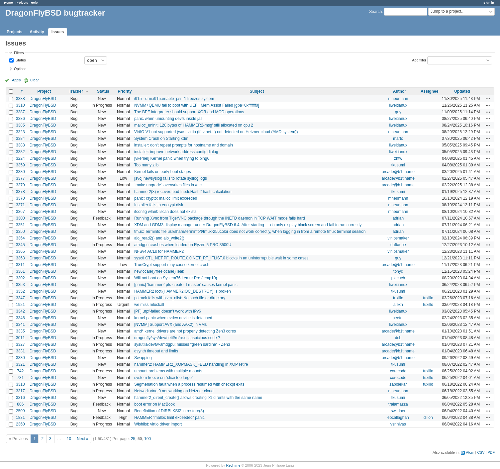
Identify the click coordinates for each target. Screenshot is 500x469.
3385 (20, 125)
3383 (20, 145)
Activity (37, 32)
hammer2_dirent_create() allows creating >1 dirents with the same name (198, 397)
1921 (20, 304)
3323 (20, 132)
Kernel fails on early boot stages (162, 171)
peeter (398, 318)
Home (8, 2)
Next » (82, 438)
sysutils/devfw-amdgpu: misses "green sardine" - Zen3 (182, 344)
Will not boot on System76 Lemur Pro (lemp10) (175, 278)
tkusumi (398, 165)
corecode (398, 371)
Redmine (233, 465)
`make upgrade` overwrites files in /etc (168, 185)
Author (399, 91)
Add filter (419, 60)
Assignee (429, 91)
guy (398, 112)
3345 (20, 244)
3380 (20, 171)
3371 (20, 205)
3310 (20, 105)
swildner (398, 411)
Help (34, 2)
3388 (20, 98)
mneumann (398, 98)
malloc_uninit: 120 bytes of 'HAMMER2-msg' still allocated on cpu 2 (193, 125)
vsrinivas (398, 424)
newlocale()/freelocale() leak (159, 271)
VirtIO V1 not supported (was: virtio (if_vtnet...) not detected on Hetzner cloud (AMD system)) (216, 132)
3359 (20, 165)
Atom (470, 452)
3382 (20, 151)
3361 (20, 271)
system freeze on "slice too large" (163, 377)
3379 (20, 185)
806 (20, 404)
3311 (20, 264)
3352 (20, 291)
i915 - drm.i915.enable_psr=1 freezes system (174, 98)
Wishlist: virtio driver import (158, 424)
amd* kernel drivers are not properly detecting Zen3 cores (185, 331)
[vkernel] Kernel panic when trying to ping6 (171, 158)
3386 (20, 118)
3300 (20, 218)
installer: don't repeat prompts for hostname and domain (183, 145)
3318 (20, 384)
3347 (20, 298)
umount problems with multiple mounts (168, 371)
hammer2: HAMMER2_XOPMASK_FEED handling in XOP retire (191, 364)
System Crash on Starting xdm (161, 138)
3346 (20, 318)
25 (133, 438)
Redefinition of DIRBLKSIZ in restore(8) (169, 411)
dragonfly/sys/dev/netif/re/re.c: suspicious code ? (177, 337)
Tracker (76, 91)
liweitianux (398, 105)
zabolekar (398, 384)
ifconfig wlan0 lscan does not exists (165, 211)
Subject (257, 91)
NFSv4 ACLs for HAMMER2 (159, 251)
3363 (20, 258)
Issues (57, 32)
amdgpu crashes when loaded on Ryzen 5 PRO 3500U (182, 244)
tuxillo (398, 298)
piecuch (398, 278)
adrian (398, 218)
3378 (20, 191)
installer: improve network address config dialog (176, 151)
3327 (20, 344)
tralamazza (398, 404)
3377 (20, 178)
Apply (16, 80)
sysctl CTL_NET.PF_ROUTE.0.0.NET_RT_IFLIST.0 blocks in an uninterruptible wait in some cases (221, 258)
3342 (20, 311)
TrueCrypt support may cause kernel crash (171, 264)
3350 (20, 231)
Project (44, 91)
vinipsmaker (398, 238)
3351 (20, 225)
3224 (20, 158)
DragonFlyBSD (43, 98)
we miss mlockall (149, 304)
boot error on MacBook (154, 404)
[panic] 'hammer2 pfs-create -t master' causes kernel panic (186, 284)
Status (20, 60)
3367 (20, 211)
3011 (20, 337)
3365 (20, 251)
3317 (20, 391)
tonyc (398, 271)
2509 (20, 411)
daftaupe (398, 244)
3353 (20, 284)
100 (147, 438)
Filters (19, 53)
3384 (20, 138)
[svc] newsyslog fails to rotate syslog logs (170, 178)
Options (20, 69)
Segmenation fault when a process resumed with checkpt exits (189, 384)
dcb (398, 337)
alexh (398, 304)
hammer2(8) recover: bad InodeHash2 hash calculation (183, 191)
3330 (20, 357)
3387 (20, 112)
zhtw (398, 158)
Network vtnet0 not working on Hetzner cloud (174, 391)
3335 (20, 331)
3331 (20, 351)
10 (69, 438)
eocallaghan (398, 417)
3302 (20, 278)
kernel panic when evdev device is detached (173, 318)
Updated (462, 91)
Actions (488, 98)
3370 (20, 198)
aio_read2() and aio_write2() (159, 238)
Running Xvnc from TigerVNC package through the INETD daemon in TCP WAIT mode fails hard (219, 218)
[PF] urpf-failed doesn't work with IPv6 (167, 311)
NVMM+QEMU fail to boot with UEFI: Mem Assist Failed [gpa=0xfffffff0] (196, 105)
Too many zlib (146, 165)
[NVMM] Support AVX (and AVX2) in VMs (170, 324)
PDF (491, 452)
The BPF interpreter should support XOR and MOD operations (189, 112)
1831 (20, 417)
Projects (22, 2)
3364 (20, 238)
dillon (428, 417)
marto (398, 138)
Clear (34, 80)
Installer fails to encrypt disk (158, 205)
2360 (20, 424)
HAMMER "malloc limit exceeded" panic (169, 417)
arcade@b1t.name (398, 171)
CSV (480, 452)
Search (375, 11)
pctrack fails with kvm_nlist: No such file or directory (179, 298)
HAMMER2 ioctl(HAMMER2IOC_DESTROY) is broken (182, 291)
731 (20, 377)
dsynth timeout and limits (156, 351)
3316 (20, 397)
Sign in (488, 2)
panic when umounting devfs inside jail (168, 118)
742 (20, 371)
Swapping (143, 357)
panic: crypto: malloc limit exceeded (165, 198)
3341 (20, 324)
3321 (20, 364)
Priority (125, 91)
